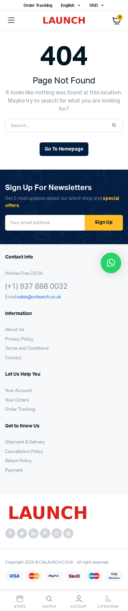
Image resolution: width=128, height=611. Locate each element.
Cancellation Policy (24, 452)
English (67, 5)
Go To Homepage (64, 149)
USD (93, 5)
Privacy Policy (19, 339)
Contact (13, 358)
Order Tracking (38, 5)
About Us (14, 330)
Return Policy (18, 461)
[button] (111, 263)
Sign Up (104, 222)
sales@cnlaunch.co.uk (39, 297)
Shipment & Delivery (25, 442)
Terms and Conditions (27, 348)
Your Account (18, 391)
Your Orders (17, 400)
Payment (14, 470)
